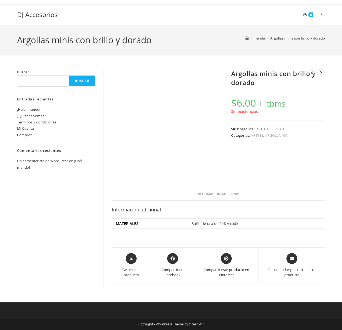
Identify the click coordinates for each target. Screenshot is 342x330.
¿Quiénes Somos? (31, 115)
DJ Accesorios (37, 14)
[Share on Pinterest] (226, 265)
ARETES (257, 135)
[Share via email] (292, 265)
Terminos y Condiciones (36, 122)
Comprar (24, 134)
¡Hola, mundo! (28, 109)
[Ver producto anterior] (311, 73)
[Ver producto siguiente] (321, 73)
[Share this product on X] (131, 265)
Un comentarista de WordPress (42, 160)
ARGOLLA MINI (277, 135)
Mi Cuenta (25, 128)
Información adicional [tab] (218, 194)
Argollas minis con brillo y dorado (297, 38)
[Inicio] (247, 38)
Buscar (23, 72)
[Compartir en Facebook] (172, 265)
